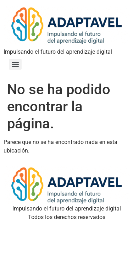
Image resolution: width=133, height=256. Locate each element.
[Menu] (15, 64)
